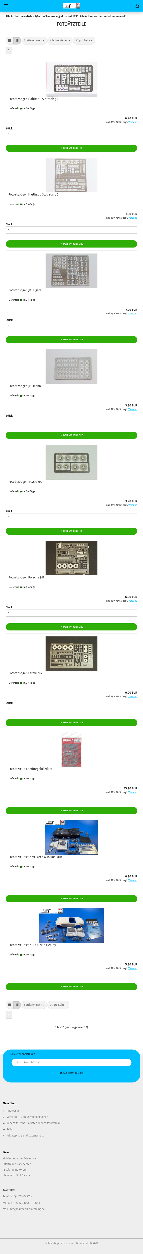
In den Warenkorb (71, 148)
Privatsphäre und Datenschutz (25, 1135)
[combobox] (34, 40)
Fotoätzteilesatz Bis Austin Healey (32, 945)
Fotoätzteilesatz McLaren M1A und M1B (35, 857)
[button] (9, 40)
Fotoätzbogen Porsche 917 (26, 577)
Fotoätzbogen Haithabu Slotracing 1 (33, 99)
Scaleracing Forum (15, 1169)
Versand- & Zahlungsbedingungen (27, 1117)
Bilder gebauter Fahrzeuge (20, 1158)
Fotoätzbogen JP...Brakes (25, 481)
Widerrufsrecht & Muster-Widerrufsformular (33, 1123)
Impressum (13, 1110)
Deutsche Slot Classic (17, 1175)
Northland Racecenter (17, 1164)
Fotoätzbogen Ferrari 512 (25, 673)
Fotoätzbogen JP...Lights (25, 290)
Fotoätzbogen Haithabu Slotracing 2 (33, 194)
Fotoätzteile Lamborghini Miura (30, 769)
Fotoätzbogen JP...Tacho (25, 386)
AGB (9, 1129)
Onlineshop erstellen (58, 1243)
